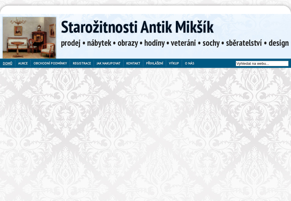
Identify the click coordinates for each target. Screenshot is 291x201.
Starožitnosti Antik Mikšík (137, 26)
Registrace (82, 63)
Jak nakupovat (108, 63)
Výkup (174, 63)
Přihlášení (154, 63)
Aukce (23, 63)
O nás (189, 63)
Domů (7, 63)
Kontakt (133, 63)
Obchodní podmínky (50, 63)
